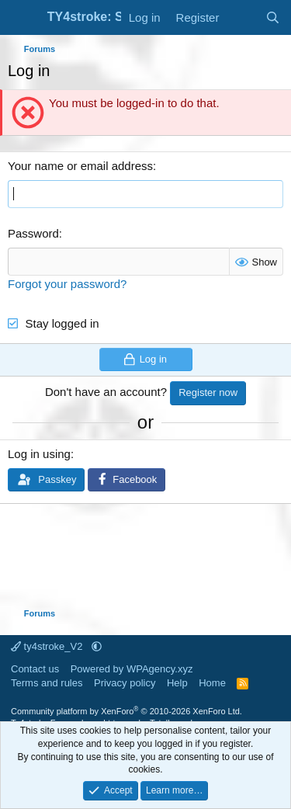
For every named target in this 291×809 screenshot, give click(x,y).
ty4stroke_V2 (48, 646)
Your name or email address (80, 165)
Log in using (39, 453)
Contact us (35, 669)
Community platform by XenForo (126, 711)
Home (212, 683)
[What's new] (242, 17)
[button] (96, 646)
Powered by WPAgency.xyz (132, 669)
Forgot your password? (67, 283)
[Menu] (21, 17)
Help (177, 683)
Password (33, 233)
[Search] (273, 17)
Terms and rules (46, 683)
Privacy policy (124, 683)
